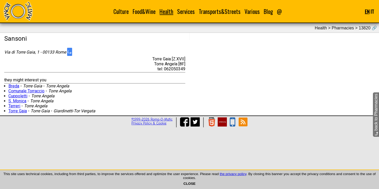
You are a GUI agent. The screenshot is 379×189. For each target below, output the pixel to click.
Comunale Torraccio (26, 90)
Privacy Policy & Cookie (148, 123)
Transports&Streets (220, 11)
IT (372, 11)
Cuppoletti (17, 95)
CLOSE (189, 184)
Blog (268, 11)
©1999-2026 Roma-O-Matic (151, 119)
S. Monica (17, 100)
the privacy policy (233, 174)
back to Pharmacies (376, 114)
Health (166, 11)
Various (252, 11)
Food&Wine (144, 11)
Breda (13, 85)
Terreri (14, 105)
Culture (121, 11)
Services (186, 11)
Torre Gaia (17, 110)
